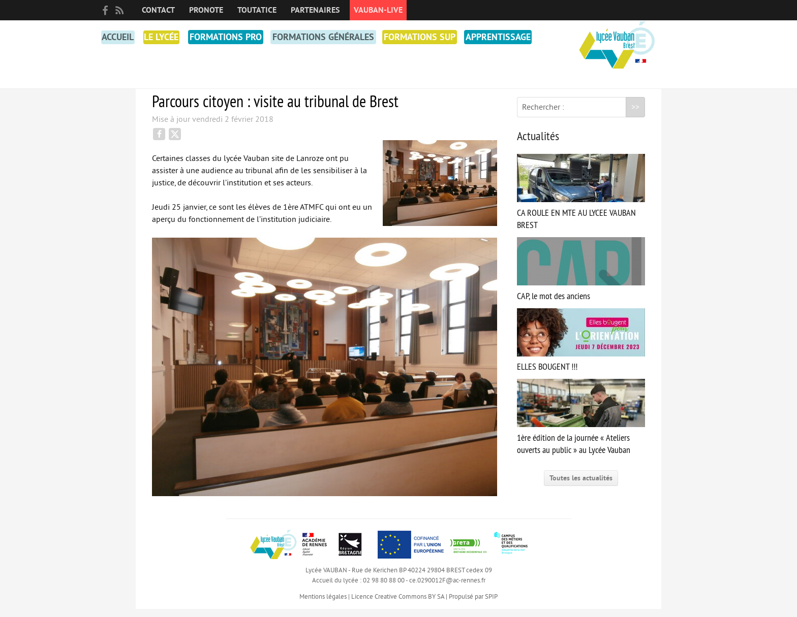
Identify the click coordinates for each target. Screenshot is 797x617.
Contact (158, 10)
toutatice (257, 10)
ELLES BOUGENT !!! (581, 348)
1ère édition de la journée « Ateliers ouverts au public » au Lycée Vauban (581, 425)
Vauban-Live (378, 10)
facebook (105, 10)
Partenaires (315, 10)
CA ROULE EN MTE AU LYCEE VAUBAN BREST (581, 200)
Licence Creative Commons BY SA (397, 604)
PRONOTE (206, 10)
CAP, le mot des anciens (581, 277)
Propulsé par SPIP (473, 604)
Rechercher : (543, 115)
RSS (119, 10)
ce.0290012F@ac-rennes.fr (447, 588)
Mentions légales (323, 604)
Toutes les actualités (580, 486)
